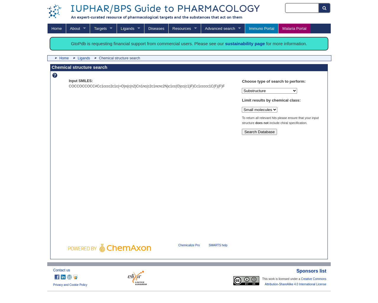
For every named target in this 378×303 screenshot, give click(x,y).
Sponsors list (311, 270)
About (75, 28)
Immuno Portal (261, 28)
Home (56, 28)
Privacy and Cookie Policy (70, 284)
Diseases (156, 28)
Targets (100, 28)
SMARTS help (218, 245)
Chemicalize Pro (189, 245)
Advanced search (220, 28)
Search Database (259, 132)
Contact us (61, 270)
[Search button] (324, 8)
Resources (181, 28)
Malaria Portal (294, 28)
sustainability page (245, 43)
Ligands (127, 28)
